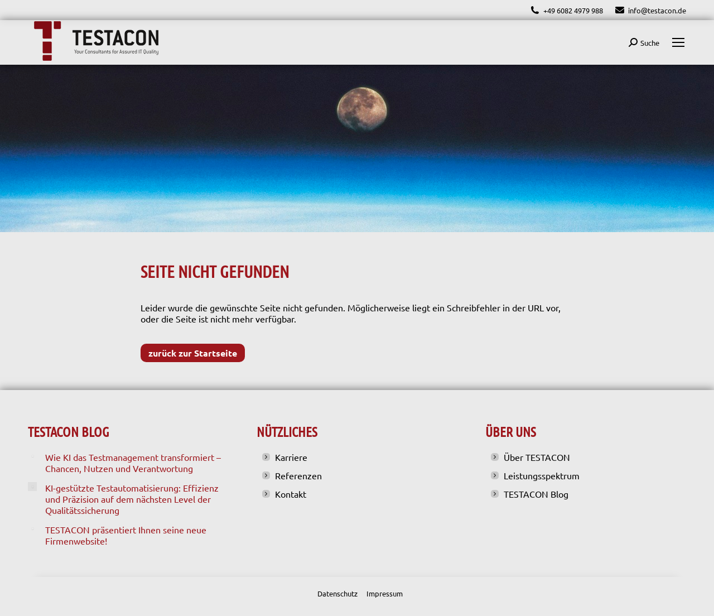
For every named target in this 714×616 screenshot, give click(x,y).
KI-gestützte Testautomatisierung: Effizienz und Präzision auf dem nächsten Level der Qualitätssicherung (132, 499)
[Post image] (32, 455)
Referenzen (298, 475)
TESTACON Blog (536, 493)
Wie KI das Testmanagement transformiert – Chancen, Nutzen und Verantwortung (133, 462)
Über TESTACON (537, 457)
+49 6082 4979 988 (566, 10)
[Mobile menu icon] (678, 42)
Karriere (291, 457)
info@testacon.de (650, 10)
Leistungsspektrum (542, 475)
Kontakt (290, 493)
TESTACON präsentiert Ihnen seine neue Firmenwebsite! (125, 535)
